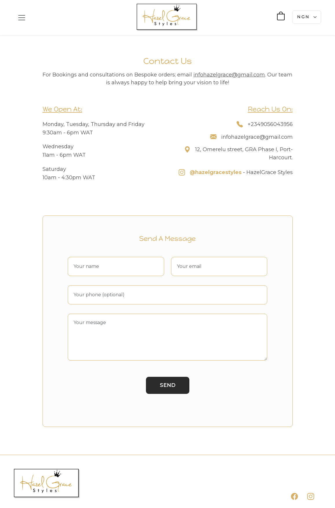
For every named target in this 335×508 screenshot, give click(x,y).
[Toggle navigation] (22, 17)
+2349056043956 (270, 124)
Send (167, 385)
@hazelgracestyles (215, 172)
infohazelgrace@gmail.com (229, 75)
